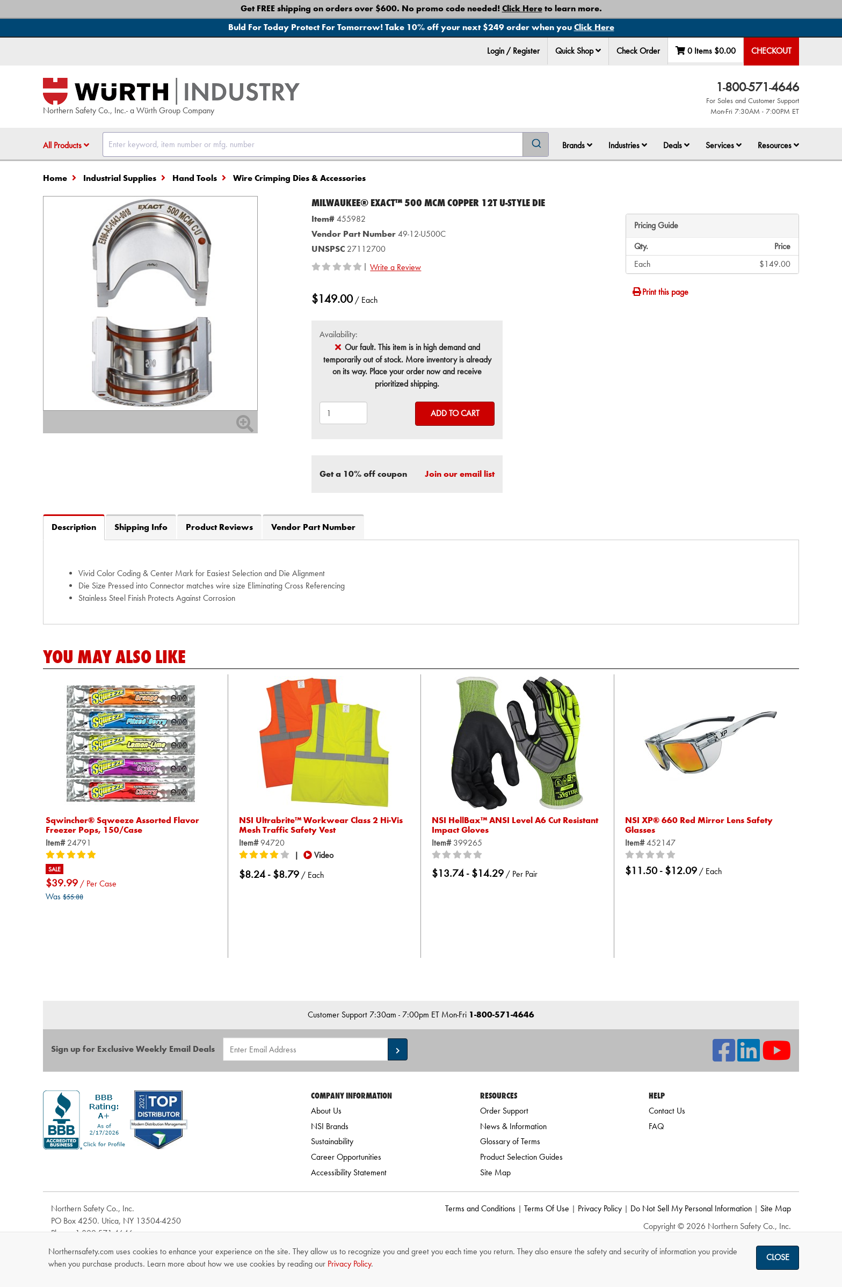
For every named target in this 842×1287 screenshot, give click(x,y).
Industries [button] (627, 145)
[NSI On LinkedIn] (748, 1057)
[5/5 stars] (72, 855)
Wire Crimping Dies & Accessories (299, 178)
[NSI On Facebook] (724, 1057)
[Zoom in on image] (150, 303)
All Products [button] (66, 145)
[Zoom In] (244, 427)
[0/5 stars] (458, 855)
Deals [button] (676, 145)
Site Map (495, 1172)
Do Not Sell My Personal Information (691, 1208)
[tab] (421, 581)
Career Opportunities (346, 1157)
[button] (598, 50)
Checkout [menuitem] (771, 51)
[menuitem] (578, 51)
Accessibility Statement (349, 1172)
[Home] (171, 91)
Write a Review (395, 267)
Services (724, 145)
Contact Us (667, 1111)
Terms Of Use (546, 1208)
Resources (778, 145)
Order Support (504, 1111)
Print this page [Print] (660, 292)
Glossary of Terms (510, 1141)
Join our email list (460, 474)
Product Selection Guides (521, 1157)
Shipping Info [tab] (141, 527)
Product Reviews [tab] (219, 527)
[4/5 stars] (266, 855)
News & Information (513, 1126)
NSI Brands (330, 1126)
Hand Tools (194, 178)
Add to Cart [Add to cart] (455, 413)
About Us (326, 1111)
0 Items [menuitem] (706, 51)
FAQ (656, 1126)
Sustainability (332, 1141)
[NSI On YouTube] (776, 1057)
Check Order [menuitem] (638, 51)
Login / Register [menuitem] (513, 51)
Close (777, 1257)
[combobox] (326, 144)
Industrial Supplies (119, 178)
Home (55, 178)
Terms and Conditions (480, 1208)
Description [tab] (74, 527)
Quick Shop (578, 51)
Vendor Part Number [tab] (313, 527)
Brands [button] (577, 145)
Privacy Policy (600, 1208)
